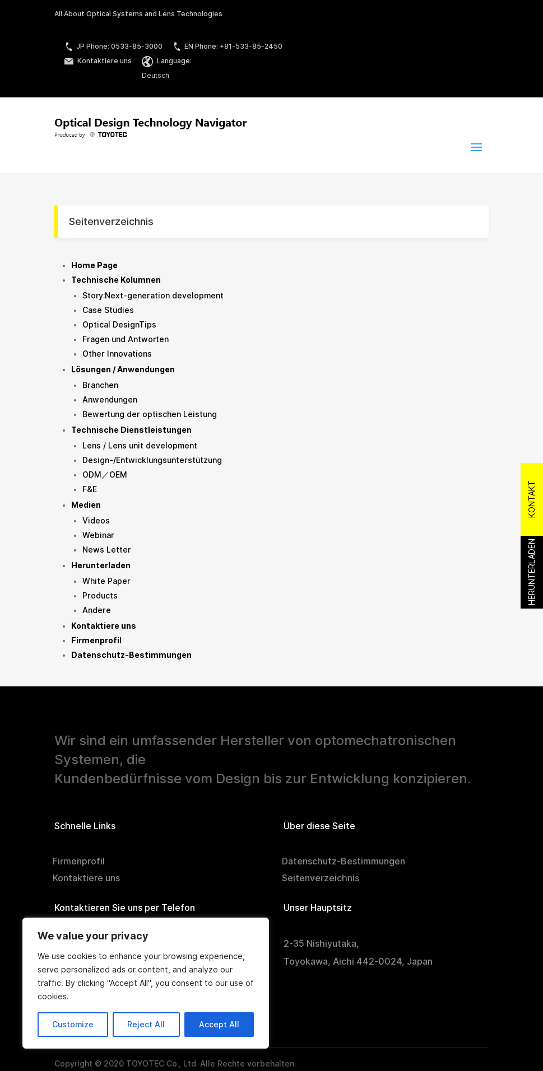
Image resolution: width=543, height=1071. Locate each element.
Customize (73, 1024)
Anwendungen (109, 399)
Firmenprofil (79, 862)
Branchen (100, 385)
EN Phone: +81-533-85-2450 (227, 46)
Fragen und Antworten (125, 339)
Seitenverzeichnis (320, 878)
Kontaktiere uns (98, 61)
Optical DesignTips (119, 324)
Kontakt (531, 499)
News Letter (106, 549)
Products (100, 595)
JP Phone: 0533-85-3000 (113, 46)
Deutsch (155, 75)
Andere (96, 610)
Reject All (146, 1024)
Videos (96, 520)
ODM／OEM (104, 474)
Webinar (98, 535)
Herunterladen (531, 572)
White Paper (106, 581)
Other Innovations (117, 353)
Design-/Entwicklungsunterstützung (152, 460)
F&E (89, 489)
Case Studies (108, 310)
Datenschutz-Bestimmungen (343, 862)
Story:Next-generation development (153, 295)
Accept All (219, 1024)
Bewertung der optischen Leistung (149, 414)
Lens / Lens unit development (139, 445)
